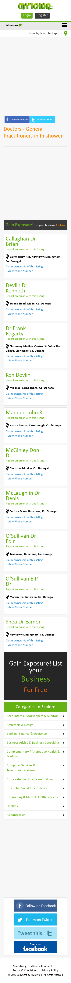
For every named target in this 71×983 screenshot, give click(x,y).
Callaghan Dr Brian (21, 241)
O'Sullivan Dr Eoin (21, 539)
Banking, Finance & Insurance (27, 734)
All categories (16, 815)
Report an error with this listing (25, 249)
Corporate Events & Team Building (30, 779)
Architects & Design (20, 725)
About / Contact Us (42, 966)
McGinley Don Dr (22, 453)
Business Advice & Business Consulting (33, 743)
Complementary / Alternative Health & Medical (33, 754)
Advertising (20, 966)
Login (27, 15)
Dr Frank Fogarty (16, 331)
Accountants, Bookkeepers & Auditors (33, 716)
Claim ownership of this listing (24, 266)
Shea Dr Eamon (24, 622)
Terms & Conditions (25, 970)
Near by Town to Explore (47, 33)
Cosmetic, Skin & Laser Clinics (27, 788)
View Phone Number (20, 271)
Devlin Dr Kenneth (16, 288)
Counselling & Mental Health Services (32, 797)
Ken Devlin (18, 375)
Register (42, 15)
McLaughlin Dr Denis (23, 496)
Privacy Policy (49, 970)
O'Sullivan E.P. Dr (22, 581)
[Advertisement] (35, 76)
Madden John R (24, 413)
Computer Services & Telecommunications (21, 768)
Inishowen (11, 25)
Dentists (12, 806)
